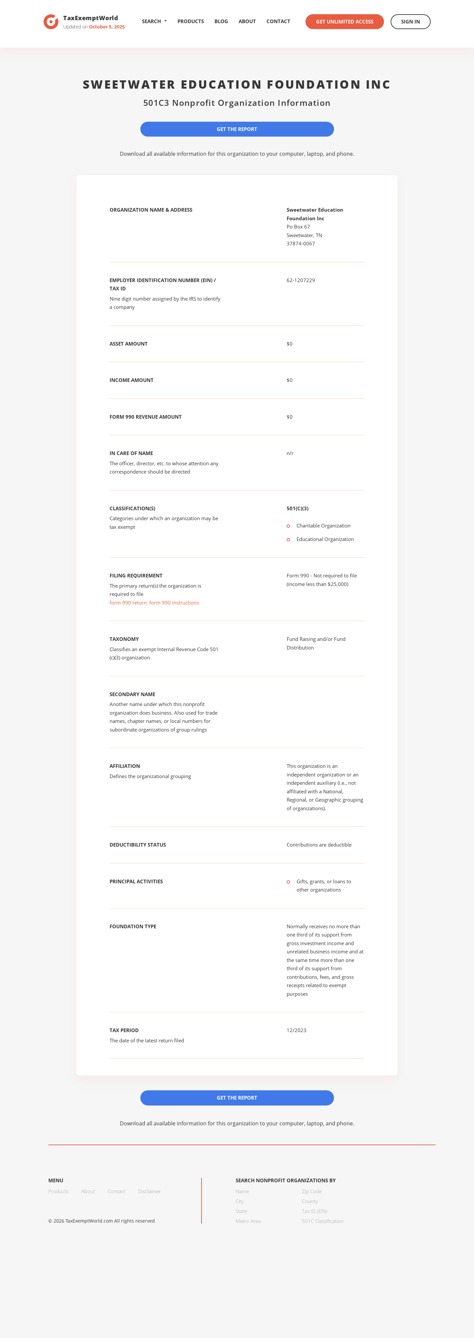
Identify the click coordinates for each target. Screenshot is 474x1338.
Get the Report (237, 129)
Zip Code (312, 1191)
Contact (278, 21)
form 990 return (128, 602)
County (310, 1201)
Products (190, 21)
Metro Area (248, 1221)
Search (154, 21)
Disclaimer (149, 1191)
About (247, 21)
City (240, 1201)
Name (242, 1191)
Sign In (410, 21)
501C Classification (323, 1221)
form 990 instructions (174, 602)
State (241, 1211)
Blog (221, 21)
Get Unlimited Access (344, 21)
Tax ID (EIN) (314, 1211)
